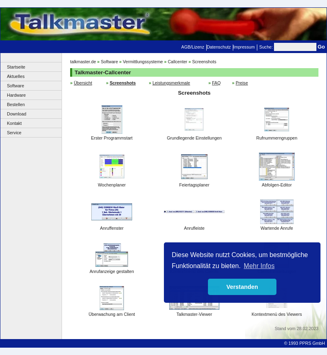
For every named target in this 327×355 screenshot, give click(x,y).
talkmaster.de (83, 61)
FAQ (216, 82)
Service (14, 132)
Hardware (16, 95)
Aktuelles (15, 76)
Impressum (244, 46)
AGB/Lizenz (192, 46)
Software (15, 85)
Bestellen (16, 104)
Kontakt (14, 123)
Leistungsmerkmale (171, 82)
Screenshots (204, 61)
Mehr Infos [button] (259, 265)
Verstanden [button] (242, 287)
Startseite (16, 66)
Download (16, 113)
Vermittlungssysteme (143, 61)
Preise (242, 82)
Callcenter (177, 61)
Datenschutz (219, 46)
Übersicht (83, 82)
